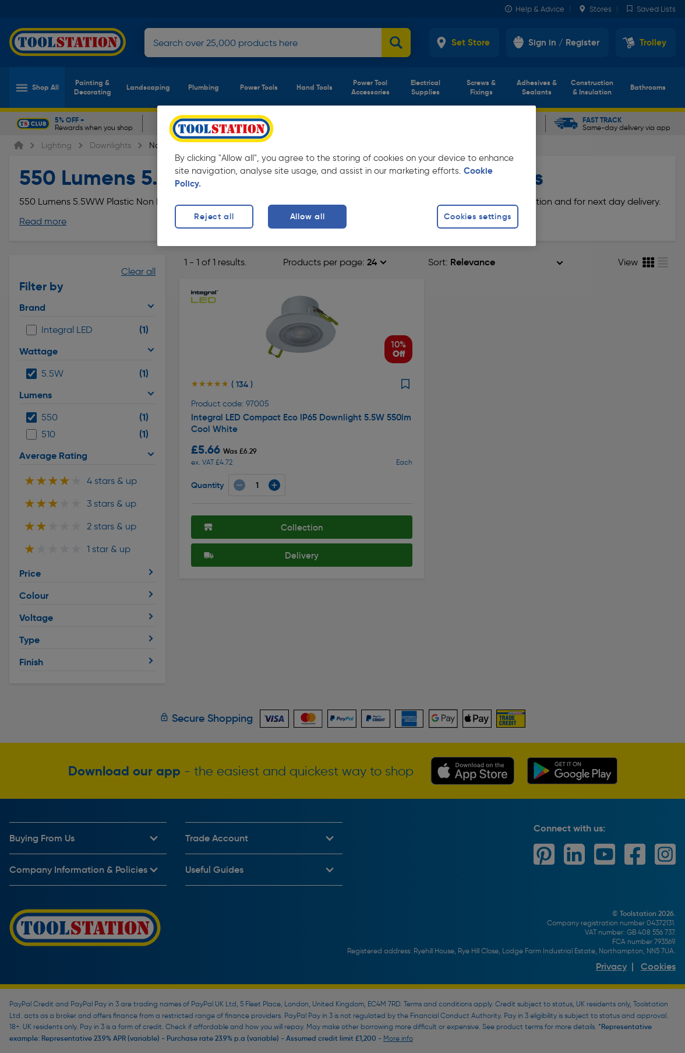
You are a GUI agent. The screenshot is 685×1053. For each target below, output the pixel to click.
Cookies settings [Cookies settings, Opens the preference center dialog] (477, 216)
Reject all (214, 216)
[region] (346, 176)
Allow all (307, 216)
